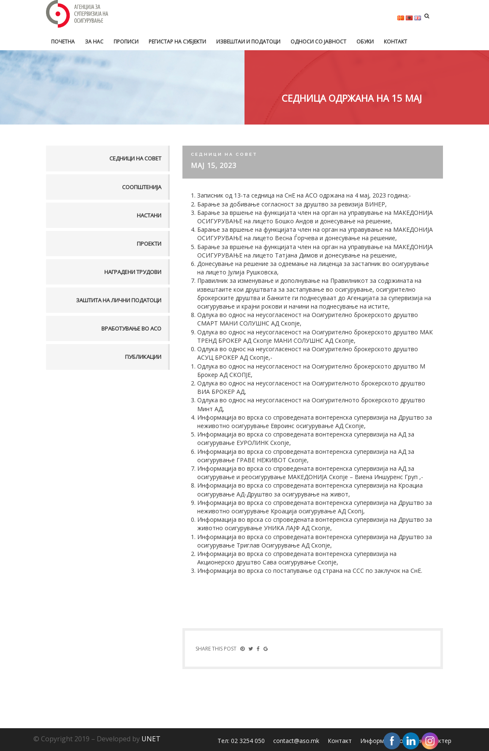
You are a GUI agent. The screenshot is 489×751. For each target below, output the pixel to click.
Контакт (395, 41)
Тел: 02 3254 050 (241, 741)
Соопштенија (141, 187)
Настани (149, 215)
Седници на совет (135, 158)
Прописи (126, 41)
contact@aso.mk (296, 741)
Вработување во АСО (131, 328)
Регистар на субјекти (177, 41)
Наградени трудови (132, 272)
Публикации (143, 357)
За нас (94, 41)
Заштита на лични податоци (118, 300)
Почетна (63, 41)
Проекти (149, 243)
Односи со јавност (318, 41)
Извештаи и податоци (248, 41)
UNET (150, 738)
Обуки (365, 41)
